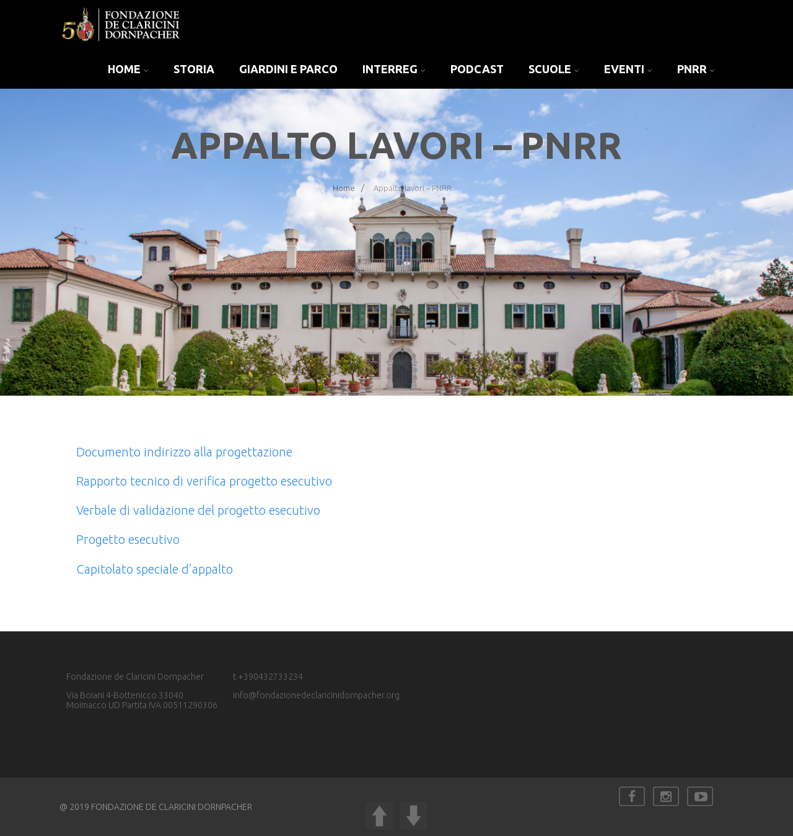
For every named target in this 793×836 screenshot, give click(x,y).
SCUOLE (553, 69)
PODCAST (477, 69)
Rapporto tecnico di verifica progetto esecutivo (204, 481)
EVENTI (628, 69)
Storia (193, 69)
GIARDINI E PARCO (288, 69)
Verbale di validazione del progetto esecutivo (198, 510)
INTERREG (394, 69)
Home (128, 69)
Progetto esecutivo (128, 539)
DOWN (413, 816)
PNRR (696, 69)
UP (379, 816)
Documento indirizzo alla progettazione (184, 452)
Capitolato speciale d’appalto (154, 569)
